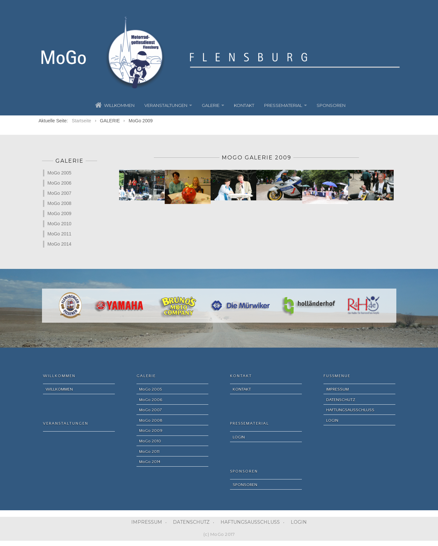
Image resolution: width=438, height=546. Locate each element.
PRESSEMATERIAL (283, 105)
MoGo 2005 (60, 172)
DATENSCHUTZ (191, 522)
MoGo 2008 (60, 203)
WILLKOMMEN (119, 105)
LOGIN (299, 522)
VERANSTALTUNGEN (165, 105)
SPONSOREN (331, 105)
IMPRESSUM (146, 522)
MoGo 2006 (60, 183)
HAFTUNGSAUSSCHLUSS (250, 522)
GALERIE (210, 105)
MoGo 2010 (60, 223)
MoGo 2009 (60, 213)
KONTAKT (244, 105)
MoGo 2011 (60, 233)
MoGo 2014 (60, 244)
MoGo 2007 (60, 193)
